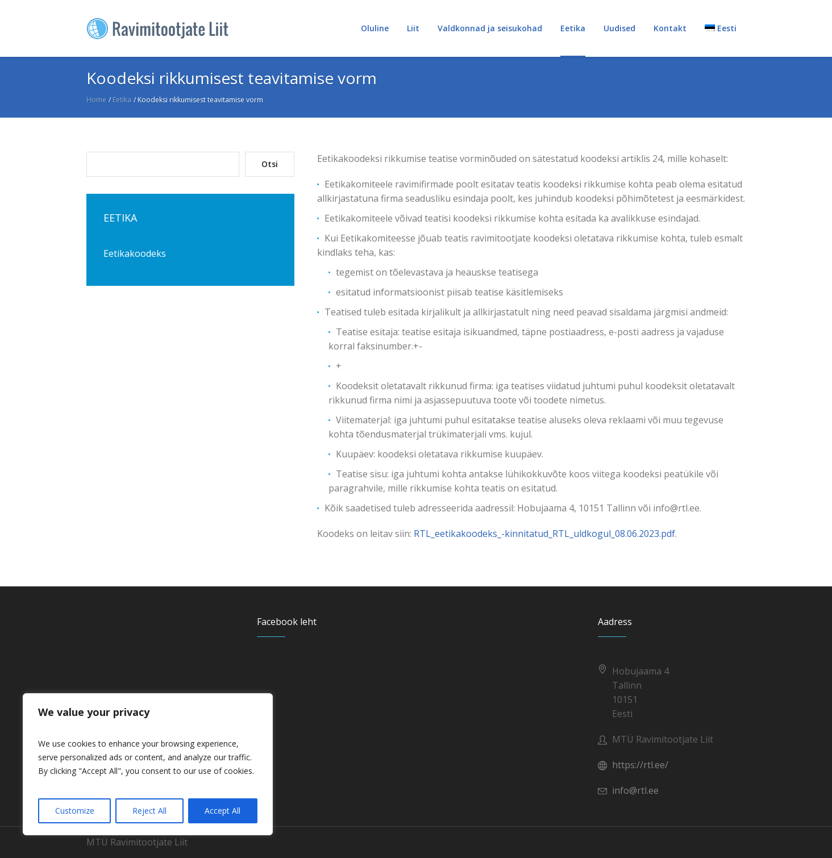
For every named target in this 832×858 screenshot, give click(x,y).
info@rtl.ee (635, 790)
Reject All (149, 810)
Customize (74, 810)
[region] (148, 764)
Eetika (122, 100)
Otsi (269, 164)
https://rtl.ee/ (640, 765)
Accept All (222, 810)
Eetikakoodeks (134, 253)
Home (96, 100)
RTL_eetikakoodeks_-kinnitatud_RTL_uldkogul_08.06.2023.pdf (544, 533)
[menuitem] (721, 28)
